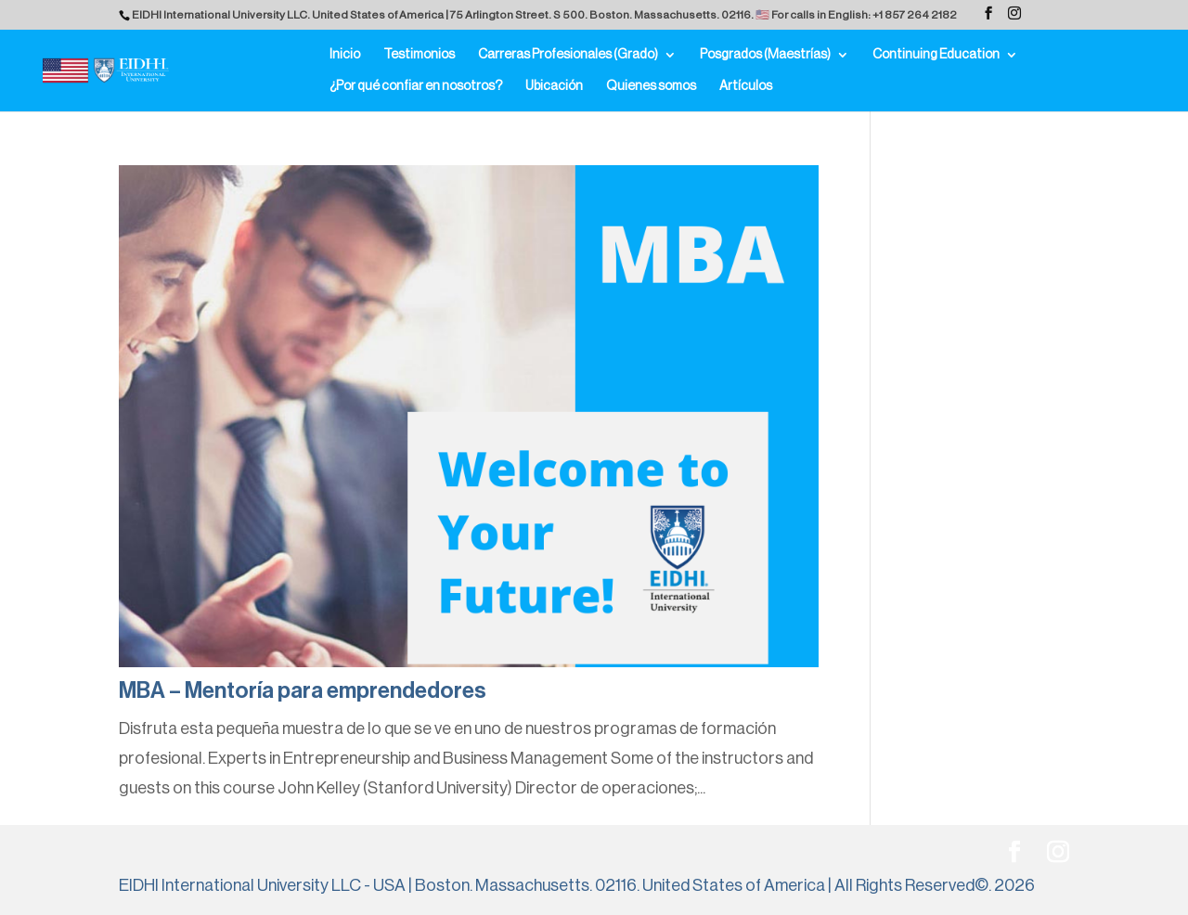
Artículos (745, 86)
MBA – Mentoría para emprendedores (302, 690)
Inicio (344, 54)
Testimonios (419, 54)
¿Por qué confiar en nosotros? (415, 86)
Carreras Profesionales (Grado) (568, 54)
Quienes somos (651, 86)
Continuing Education (936, 54)
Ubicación (554, 86)
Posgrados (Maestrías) (765, 54)
